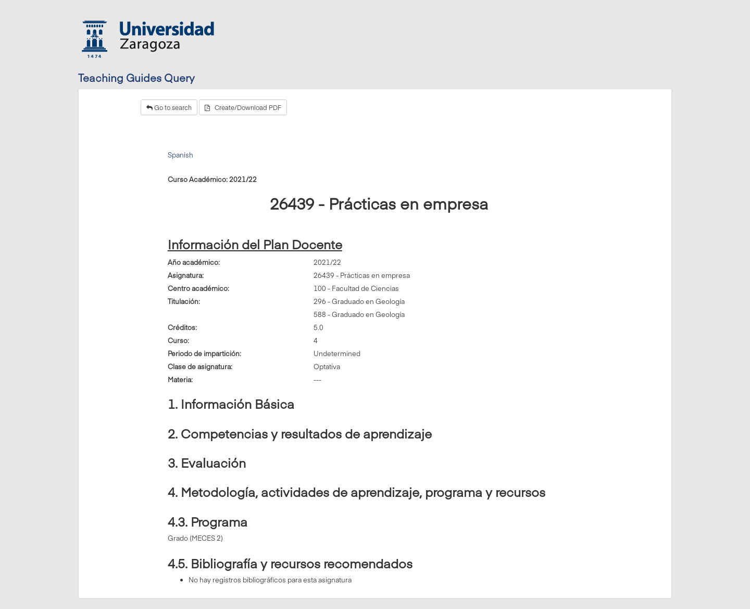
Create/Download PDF (243, 107)
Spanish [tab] (180, 155)
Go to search (169, 107)
